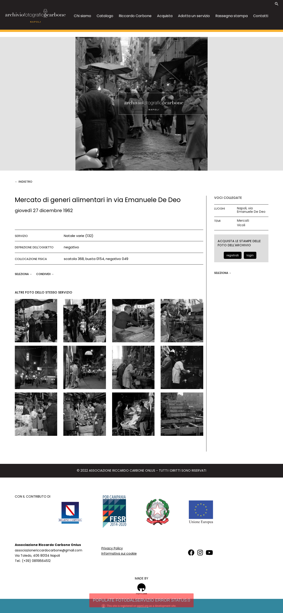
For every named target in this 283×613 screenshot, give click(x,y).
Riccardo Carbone (135, 15)
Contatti (260, 15)
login (250, 255)
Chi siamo (82, 15)
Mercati (243, 220)
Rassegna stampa (231, 15)
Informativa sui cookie (119, 553)
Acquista (164, 15)
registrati (232, 255)
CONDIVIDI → (45, 274)
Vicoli (241, 225)
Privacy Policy (112, 548)
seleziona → (24, 274)
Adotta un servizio (194, 15)
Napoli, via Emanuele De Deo (251, 210)
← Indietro (23, 181)
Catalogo (105, 15)
